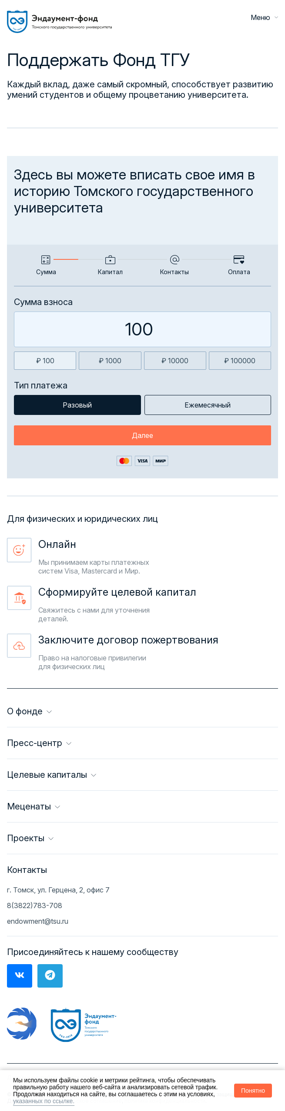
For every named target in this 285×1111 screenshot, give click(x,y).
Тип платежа (40, 385)
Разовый (77, 405)
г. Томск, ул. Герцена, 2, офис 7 (58, 889)
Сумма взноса (43, 302)
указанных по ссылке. (43, 1101)
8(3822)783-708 (34, 905)
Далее (142, 435)
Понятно (253, 1090)
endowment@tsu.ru (37, 921)
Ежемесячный (207, 405)
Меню (264, 17)
